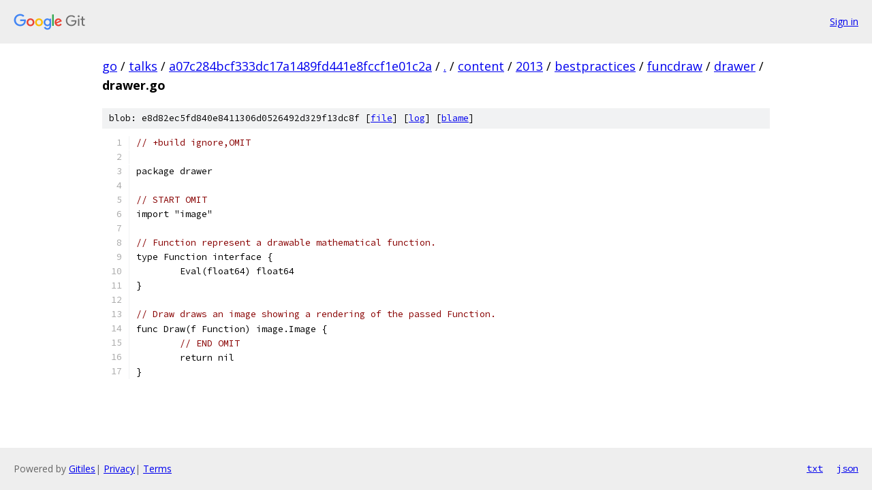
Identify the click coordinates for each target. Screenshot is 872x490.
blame (455, 118)
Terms (157, 468)
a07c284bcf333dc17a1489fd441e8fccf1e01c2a (300, 66)
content (481, 66)
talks (143, 66)
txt (815, 468)
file (381, 118)
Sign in (844, 21)
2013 (529, 66)
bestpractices (595, 66)
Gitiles (82, 468)
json (847, 468)
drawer (735, 66)
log (417, 118)
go (109, 66)
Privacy (119, 468)
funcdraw (674, 66)
